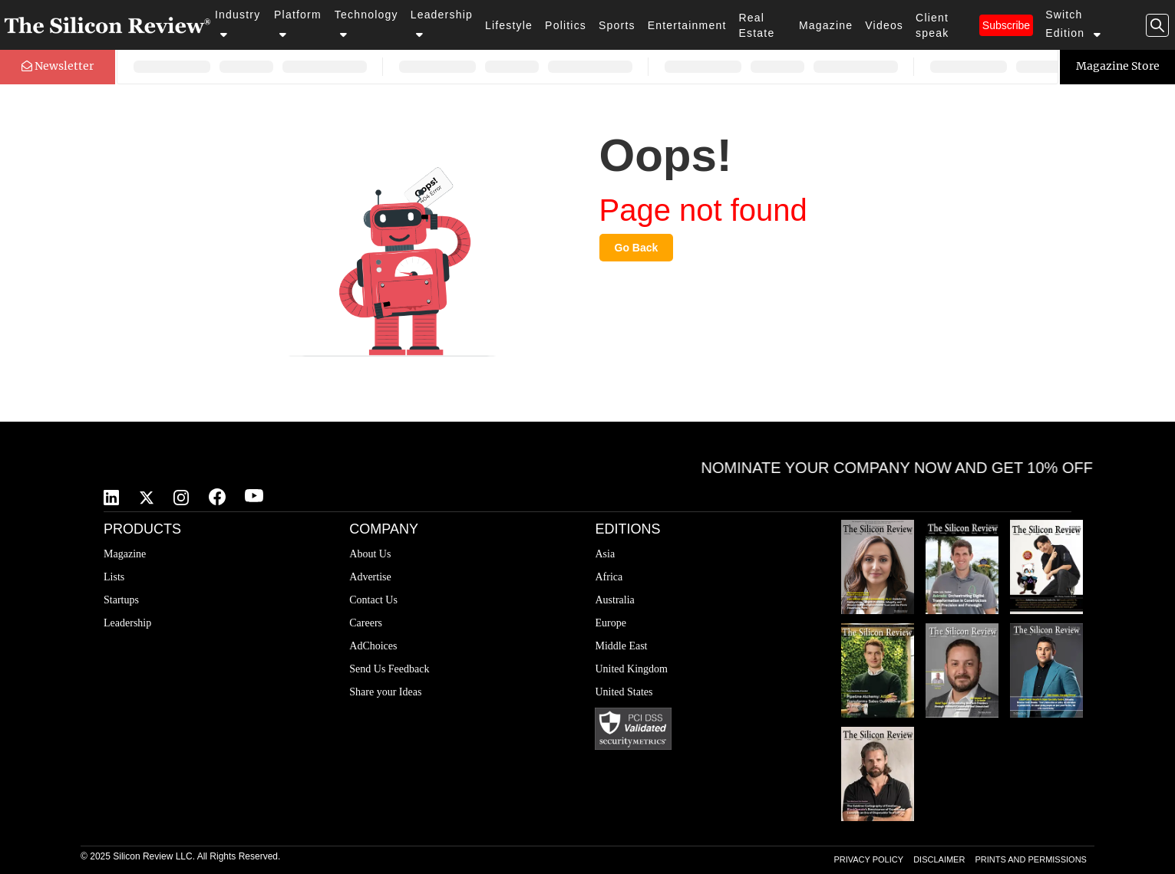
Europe (610, 623)
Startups (121, 600)
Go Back (636, 248)
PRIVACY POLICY (868, 859)
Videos (884, 25)
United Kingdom (631, 669)
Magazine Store (1118, 66)
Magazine (826, 25)
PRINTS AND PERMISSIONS (1030, 859)
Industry (237, 24)
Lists (114, 577)
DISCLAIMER (939, 859)
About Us (370, 554)
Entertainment (687, 25)
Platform (298, 24)
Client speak (932, 25)
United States (623, 692)
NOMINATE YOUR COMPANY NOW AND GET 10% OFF (905, 467)
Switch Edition (1073, 24)
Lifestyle (509, 25)
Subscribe (1006, 25)
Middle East (621, 646)
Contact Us (373, 600)
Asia (605, 554)
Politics (565, 25)
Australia (614, 600)
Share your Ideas (385, 692)
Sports (617, 25)
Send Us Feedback (389, 669)
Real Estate (757, 25)
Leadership (442, 24)
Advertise (370, 577)
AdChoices (373, 646)
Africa (608, 577)
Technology (366, 24)
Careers (365, 623)
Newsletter (57, 66)
